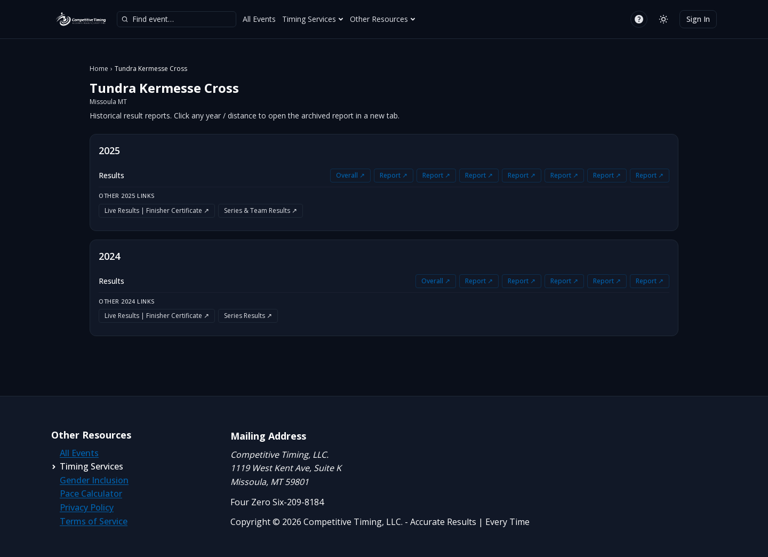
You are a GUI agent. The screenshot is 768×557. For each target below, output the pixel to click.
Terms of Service (93, 521)
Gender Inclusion (94, 480)
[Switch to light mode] (663, 19)
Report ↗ (393, 175)
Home (99, 69)
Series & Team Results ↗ (260, 210)
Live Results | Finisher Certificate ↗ (157, 210)
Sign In (698, 19)
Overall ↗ (350, 175)
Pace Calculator (91, 493)
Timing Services (312, 19)
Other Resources (382, 19)
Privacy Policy (87, 507)
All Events (259, 19)
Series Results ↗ (248, 315)
